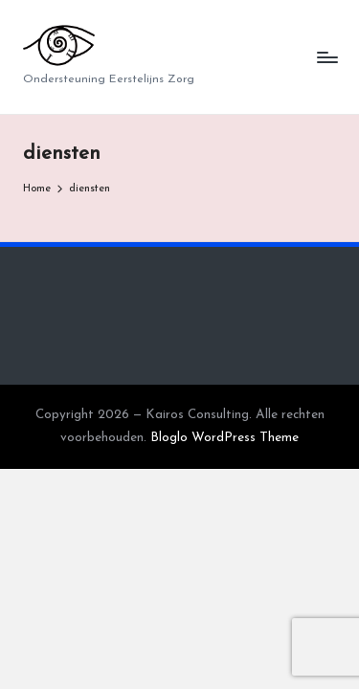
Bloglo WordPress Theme (224, 438)
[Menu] (326, 57)
